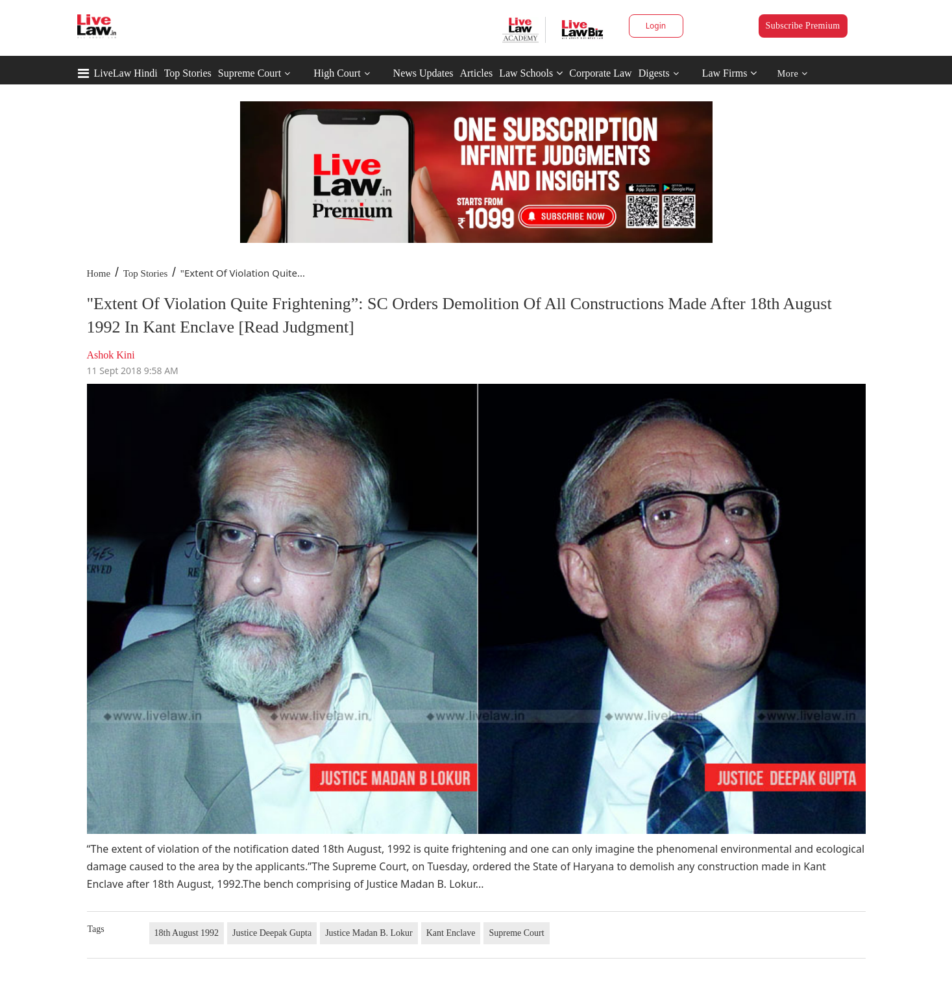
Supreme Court (249, 73)
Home (99, 273)
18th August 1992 (186, 933)
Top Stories (188, 73)
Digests (654, 73)
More (792, 74)
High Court (336, 73)
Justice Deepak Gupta (271, 933)
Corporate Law (600, 73)
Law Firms (729, 73)
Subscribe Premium (803, 26)
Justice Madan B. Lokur (369, 933)
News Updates (423, 73)
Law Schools (531, 73)
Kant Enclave (451, 933)
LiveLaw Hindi (126, 73)
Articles (476, 73)
